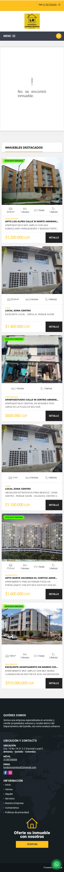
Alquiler (9, 794)
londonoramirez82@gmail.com (19, 767)
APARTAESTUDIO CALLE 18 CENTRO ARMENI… (31, 399)
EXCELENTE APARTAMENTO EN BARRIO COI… (31, 667)
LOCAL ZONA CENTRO (18, 310)
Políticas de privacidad (17, 812)
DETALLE (54, 237)
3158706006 (50, 4)
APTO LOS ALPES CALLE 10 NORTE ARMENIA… (31, 221)
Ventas (9, 789)
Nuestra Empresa (14, 803)
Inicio (8, 784)
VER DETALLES (32, 181)
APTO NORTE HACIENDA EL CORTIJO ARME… (31, 578)
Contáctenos (12, 807)
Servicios (10, 798)
